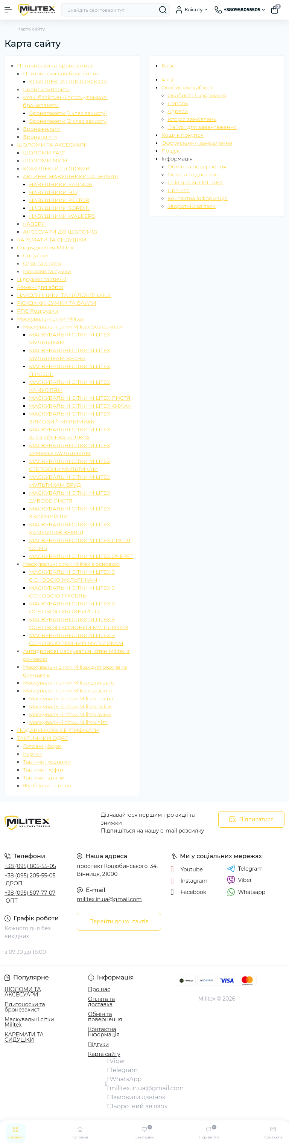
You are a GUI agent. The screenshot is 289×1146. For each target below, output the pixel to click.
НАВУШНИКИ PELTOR (59, 200)
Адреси (177, 111)
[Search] (163, 10)
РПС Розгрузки (37, 310)
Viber (239, 880)
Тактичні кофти (43, 769)
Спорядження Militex (45, 247)
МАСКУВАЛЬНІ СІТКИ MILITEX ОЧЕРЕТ (81, 556)
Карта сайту (104, 1054)
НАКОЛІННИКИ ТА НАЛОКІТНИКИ (64, 295)
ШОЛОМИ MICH (45, 160)
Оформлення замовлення (196, 142)
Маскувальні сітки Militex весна (71, 698)
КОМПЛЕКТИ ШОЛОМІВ (56, 168)
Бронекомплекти (46, 89)
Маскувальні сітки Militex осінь (70, 706)
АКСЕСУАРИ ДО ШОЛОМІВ (60, 231)
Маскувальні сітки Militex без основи (72, 326)
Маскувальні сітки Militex (50, 318)
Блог (167, 65)
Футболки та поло (47, 785)
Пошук (170, 150)
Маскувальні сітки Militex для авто (68, 682)
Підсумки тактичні (41, 279)
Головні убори (42, 746)
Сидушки (35, 255)
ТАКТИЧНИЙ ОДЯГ (42, 738)
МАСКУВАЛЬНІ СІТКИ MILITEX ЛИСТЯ (80, 397)
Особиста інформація (196, 95)
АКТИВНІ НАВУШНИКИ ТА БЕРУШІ (70, 176)
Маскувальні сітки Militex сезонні (67, 690)
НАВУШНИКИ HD (53, 192)
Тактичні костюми (47, 761)
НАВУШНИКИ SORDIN (59, 208)
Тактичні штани (44, 777)
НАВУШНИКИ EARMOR (61, 184)
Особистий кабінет (187, 87)
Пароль (177, 103)
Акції (168, 79)
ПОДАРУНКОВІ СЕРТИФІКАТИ (58, 730)
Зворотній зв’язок (191, 206)
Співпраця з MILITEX (195, 182)
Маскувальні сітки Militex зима (70, 714)
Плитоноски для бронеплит (61, 73)
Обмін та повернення (197, 166)
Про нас (178, 190)
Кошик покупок (182, 134)
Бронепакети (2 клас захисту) (68, 121)
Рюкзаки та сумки (47, 271)
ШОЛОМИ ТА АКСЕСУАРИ (52, 144)
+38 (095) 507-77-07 (30, 892)
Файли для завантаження (202, 127)
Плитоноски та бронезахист (55, 65)
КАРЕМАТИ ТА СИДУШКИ (51, 239)
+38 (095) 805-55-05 (30, 866)
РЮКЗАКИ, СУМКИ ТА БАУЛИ (56, 302)
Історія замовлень (191, 119)
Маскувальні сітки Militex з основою (71, 564)
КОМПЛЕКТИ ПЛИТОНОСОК (68, 81)
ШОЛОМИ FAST (44, 152)
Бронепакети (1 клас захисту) (68, 113)
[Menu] (8, 9)
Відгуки (98, 1044)
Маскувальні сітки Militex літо (68, 722)
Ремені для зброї (40, 287)
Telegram (245, 868)
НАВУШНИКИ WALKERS (62, 215)
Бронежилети (42, 128)
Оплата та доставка (193, 174)
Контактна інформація (197, 198)
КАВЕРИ (34, 223)
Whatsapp (246, 892)
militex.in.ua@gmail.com (109, 899)
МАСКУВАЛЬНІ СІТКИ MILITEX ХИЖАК (80, 405)
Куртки (32, 753)
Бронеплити (40, 136)
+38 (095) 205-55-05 (30, 875)
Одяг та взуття (42, 263)
